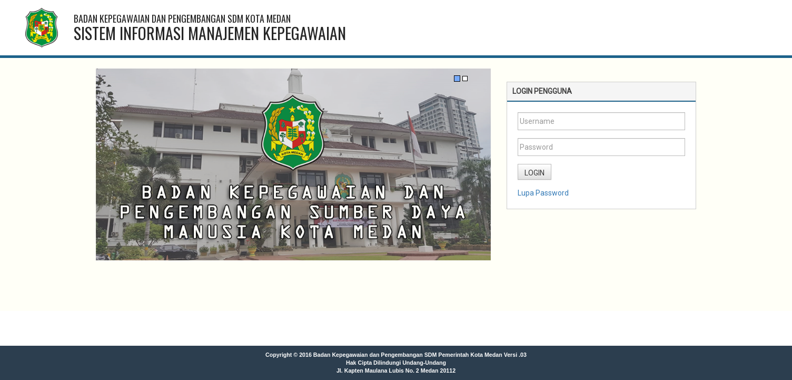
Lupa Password (543, 193)
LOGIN (534, 173)
